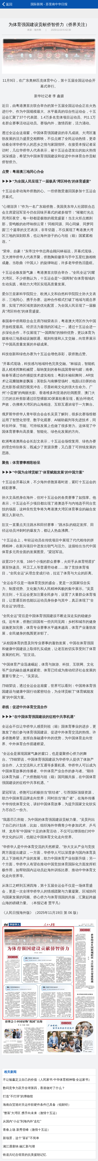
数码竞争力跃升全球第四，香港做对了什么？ (33, 1088)
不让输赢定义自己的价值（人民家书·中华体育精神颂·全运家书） (46, 1079)
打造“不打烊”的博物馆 (17, 1096)
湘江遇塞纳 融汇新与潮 (18, 1146)
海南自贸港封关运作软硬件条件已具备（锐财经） (36, 1104)
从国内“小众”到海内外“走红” (21, 1121)
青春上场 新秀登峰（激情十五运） (26, 1129)
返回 (7, 4)
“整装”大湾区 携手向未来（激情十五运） (30, 1113)
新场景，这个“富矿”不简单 (20, 1138)
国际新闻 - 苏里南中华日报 (49, 4)
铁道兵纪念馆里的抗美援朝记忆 (24, 1154)
